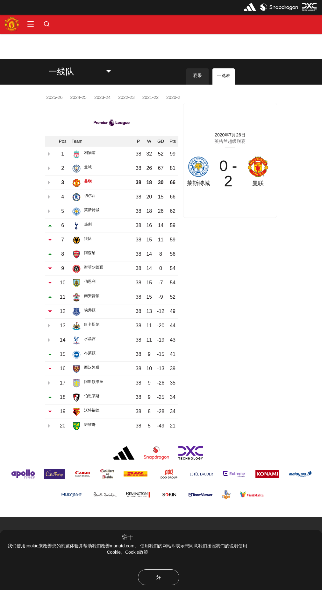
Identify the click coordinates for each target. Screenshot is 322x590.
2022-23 (126, 97)
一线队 (61, 71)
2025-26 (54, 97)
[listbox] (85, 71)
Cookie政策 (136, 552)
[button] (31, 24)
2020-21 (174, 97)
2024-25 (78, 97)
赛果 (197, 75)
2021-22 (150, 97)
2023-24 (102, 97)
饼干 (127, 537)
